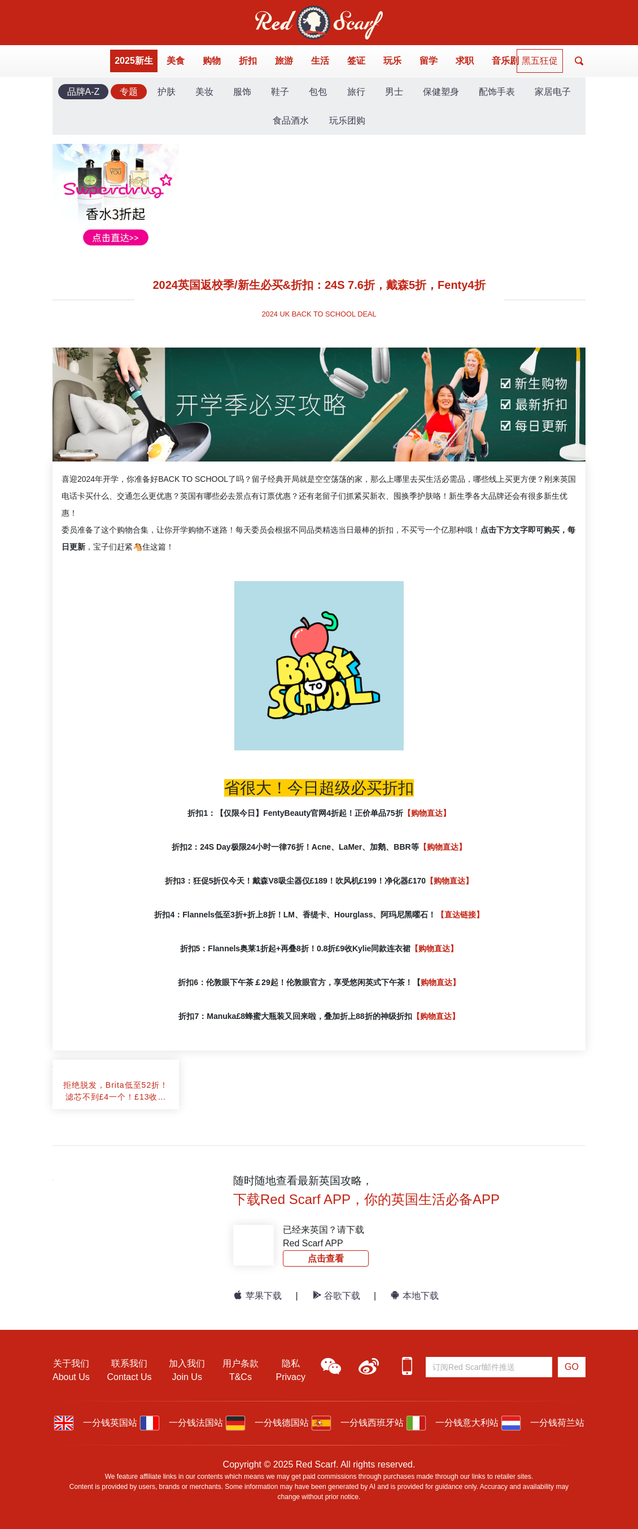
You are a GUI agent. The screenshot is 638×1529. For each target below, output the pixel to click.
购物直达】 (440, 982)
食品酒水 (291, 120)
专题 (129, 91)
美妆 (204, 91)
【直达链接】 (460, 914)
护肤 (167, 91)
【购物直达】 (427, 813)
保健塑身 (441, 91)
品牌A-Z (83, 91)
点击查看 (326, 1258)
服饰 (242, 91)
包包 (318, 91)
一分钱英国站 (95, 1422)
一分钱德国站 (267, 1422)
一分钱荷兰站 (542, 1422)
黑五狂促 (540, 60)
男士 (394, 91)
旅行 (356, 91)
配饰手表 (497, 91)
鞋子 (280, 91)
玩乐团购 (347, 120)
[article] (116, 1066)
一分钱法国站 (181, 1422)
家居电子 (553, 91)
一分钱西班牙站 (357, 1422)
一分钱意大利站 (452, 1422)
